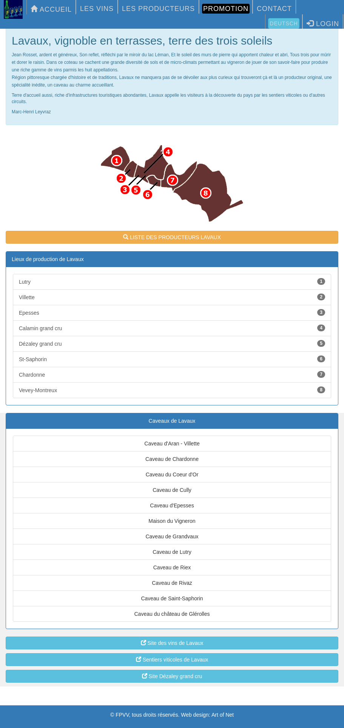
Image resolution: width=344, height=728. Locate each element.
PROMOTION (225, 8)
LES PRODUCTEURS (158, 8)
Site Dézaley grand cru (172, 676)
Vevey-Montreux (172, 389)
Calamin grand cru (172, 328)
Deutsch (284, 23)
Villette (172, 297)
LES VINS (97, 8)
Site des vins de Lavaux (172, 643)
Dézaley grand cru (172, 343)
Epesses (172, 312)
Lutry (172, 281)
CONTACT (274, 8)
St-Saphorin (172, 358)
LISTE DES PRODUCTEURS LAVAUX (172, 237)
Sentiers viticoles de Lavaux (172, 660)
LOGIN (323, 24)
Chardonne (172, 374)
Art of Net (222, 715)
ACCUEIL (51, 9)
